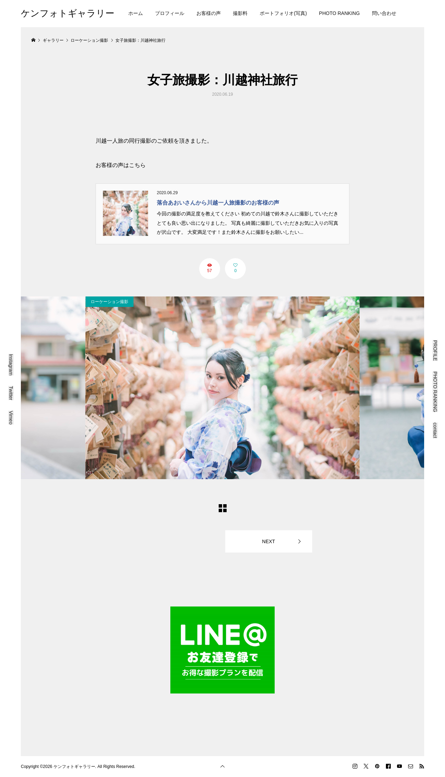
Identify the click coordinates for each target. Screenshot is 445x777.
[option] (223, 387)
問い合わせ (384, 13)
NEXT (268, 541)
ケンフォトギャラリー (67, 13)
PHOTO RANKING (339, 13)
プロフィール (169, 13)
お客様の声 (208, 13)
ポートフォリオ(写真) (283, 13)
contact (435, 430)
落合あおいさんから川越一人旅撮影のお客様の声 (218, 203)
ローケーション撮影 (109, 301)
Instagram (11, 364)
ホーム (135, 13)
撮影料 (240, 13)
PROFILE (435, 350)
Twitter (11, 393)
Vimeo (11, 417)
